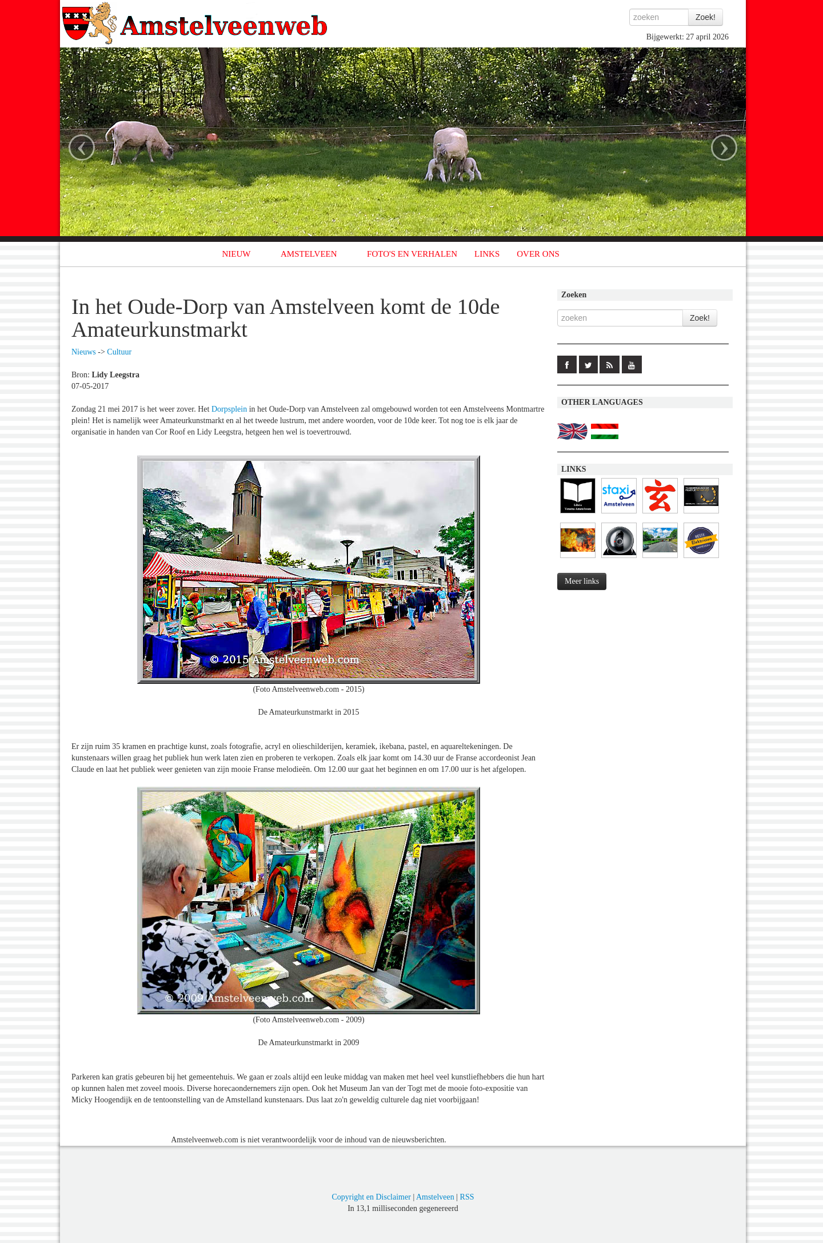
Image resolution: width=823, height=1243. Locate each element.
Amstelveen (435, 1197)
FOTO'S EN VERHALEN (412, 253)
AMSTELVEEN (309, 253)
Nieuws (83, 352)
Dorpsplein (229, 409)
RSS (467, 1197)
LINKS (487, 253)
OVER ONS (538, 253)
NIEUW (236, 253)
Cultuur (119, 352)
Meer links (582, 581)
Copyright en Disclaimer (370, 1197)
